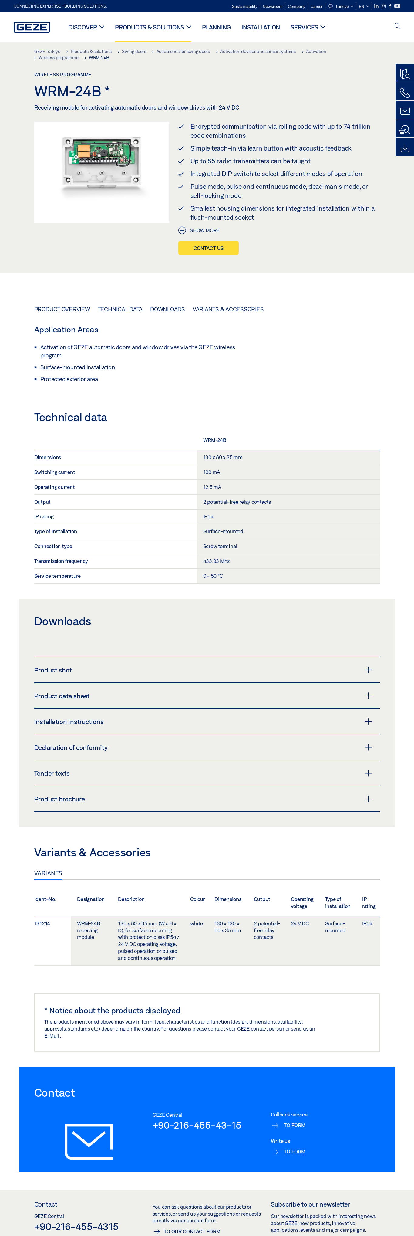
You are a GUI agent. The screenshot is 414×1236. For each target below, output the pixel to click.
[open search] (397, 26)
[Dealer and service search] (405, 130)
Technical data (120, 309)
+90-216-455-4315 (76, 1226)
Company (296, 6)
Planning (216, 27)
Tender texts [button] (203, 773)
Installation (260, 27)
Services (304, 27)
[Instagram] (384, 6)
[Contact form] (405, 111)
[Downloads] (405, 148)
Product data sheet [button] (203, 695)
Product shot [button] (203, 670)
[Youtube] (397, 6)
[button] (341, 6)
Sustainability (244, 6)
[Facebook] (390, 6)
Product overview (62, 309)
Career (317, 6)
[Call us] (405, 92)
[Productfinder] (405, 74)
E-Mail (52, 1035)
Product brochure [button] (203, 799)
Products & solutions (149, 27)
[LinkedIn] (376, 6)
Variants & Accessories (228, 309)
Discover (82, 27)
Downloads (167, 309)
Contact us (209, 248)
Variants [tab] (48, 873)
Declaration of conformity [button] (203, 747)
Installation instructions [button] (203, 721)
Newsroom (273, 6)
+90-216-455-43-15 (197, 1124)
